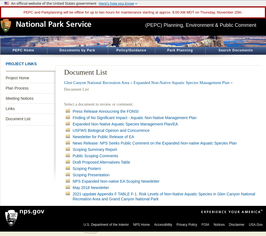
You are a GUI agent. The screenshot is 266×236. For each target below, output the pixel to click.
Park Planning (180, 50)
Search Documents (235, 50)
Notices (219, 225)
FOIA (205, 225)
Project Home (17, 78)
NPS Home (141, 225)
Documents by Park (77, 50)
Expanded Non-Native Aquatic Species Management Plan (181, 82)
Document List (18, 119)
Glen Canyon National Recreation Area (97, 82)
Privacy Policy (187, 225)
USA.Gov (256, 225)
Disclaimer (236, 225)
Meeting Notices (19, 98)
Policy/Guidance (131, 50)
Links (10, 108)
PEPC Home (23, 50)
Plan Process (17, 88)
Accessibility (163, 225)
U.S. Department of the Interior (106, 225)
